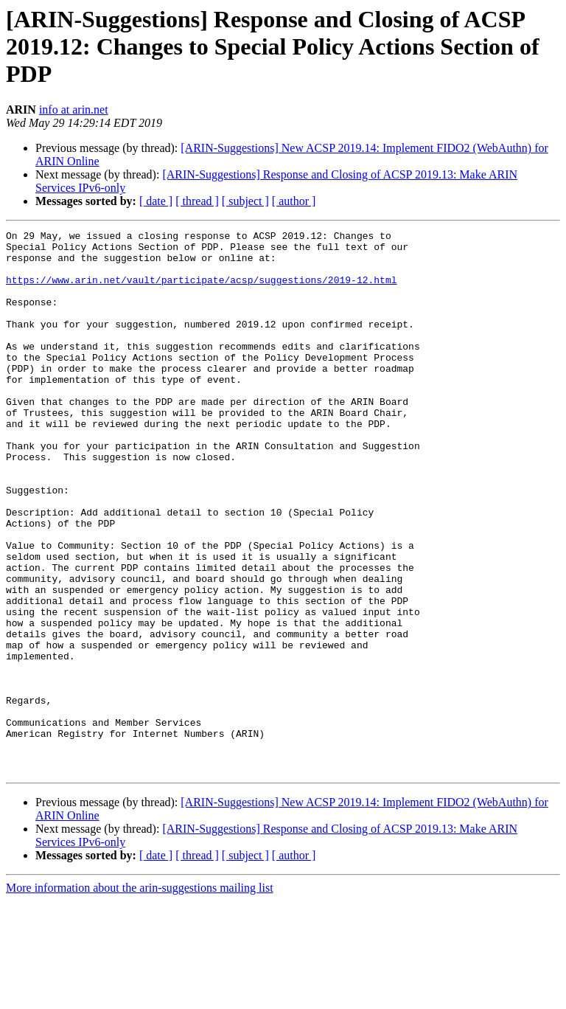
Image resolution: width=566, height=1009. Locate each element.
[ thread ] (197, 201)
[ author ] (294, 201)
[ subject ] (245, 201)
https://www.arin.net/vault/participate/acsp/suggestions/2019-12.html (201, 290)
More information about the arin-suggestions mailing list (139, 996)
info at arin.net (73, 109)
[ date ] (155, 201)
